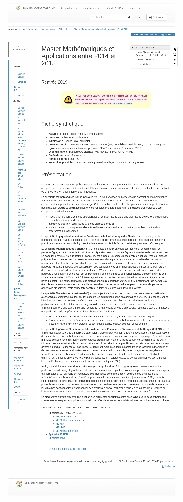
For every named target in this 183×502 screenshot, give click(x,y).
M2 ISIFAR (21, 282)
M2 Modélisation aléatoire (22, 211)
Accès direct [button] (69, 8)
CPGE (17, 387)
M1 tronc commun (66, 416)
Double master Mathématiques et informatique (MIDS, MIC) (22, 166)
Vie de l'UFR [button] (115, 8)
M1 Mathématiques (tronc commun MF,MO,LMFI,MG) (22, 139)
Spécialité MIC (57, 438)
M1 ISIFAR (21, 185)
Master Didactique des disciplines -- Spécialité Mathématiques (22, 315)
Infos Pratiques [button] (92, 8)
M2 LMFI (61, 427)
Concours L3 (18, 380)
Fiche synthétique (146, 59)
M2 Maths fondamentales (22, 197)
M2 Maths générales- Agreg (22, 240)
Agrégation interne (19, 367)
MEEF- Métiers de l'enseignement (20, 294)
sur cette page (122, 104)
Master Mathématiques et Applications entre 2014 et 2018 (101, 29)
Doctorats (22, 401)
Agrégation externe (19, 359)
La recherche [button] (137, 8)
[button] (140, 17)
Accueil (17, 342)
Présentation (144, 64)
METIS (21, 95)
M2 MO (60, 423)
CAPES (17, 374)
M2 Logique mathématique (21, 225)
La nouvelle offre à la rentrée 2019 (68, 448)
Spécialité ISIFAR (58, 434)
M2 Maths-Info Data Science (21, 255)
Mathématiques (21, 75)
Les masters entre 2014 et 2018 (56, 29)
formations (33, 29)
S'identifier (168, 466)
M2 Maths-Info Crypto (21, 271)
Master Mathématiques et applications (21, 115)
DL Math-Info (18, 89)
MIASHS (22, 82)
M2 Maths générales (67, 430)
